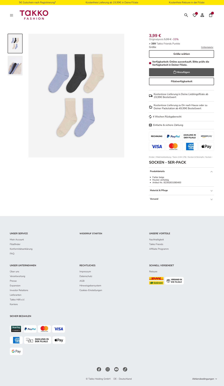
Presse (13, 280)
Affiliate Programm (159, 248)
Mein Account (17, 239)
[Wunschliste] (195, 15)
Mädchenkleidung (163, 157)
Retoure (153, 271)
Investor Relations (19, 290)
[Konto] (202, 15)
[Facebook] (99, 369)
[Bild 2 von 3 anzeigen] (15, 65)
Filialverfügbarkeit (181, 81)
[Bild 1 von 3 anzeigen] (15, 43)
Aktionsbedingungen (203, 378)
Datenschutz (85, 276)
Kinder (151, 157)
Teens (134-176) (179, 157)
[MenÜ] (12, 15)
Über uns (14, 271)
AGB (81, 280)
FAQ (12, 253)
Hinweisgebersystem (90, 285)
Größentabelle (207, 47)
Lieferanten (15, 294)
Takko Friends (156, 244)
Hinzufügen (181, 72)
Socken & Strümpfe (196, 157)
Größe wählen (181, 54)
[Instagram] (107, 369)
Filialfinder (15, 244)
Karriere (14, 304)
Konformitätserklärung (21, 248)
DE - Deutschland (123, 378)
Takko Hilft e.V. (17, 299)
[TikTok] (125, 369)
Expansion (15, 285)
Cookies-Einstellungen (90, 290)
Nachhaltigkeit (156, 239)
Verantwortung (17, 276)
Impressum (85, 271)
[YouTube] (116, 369)
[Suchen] (186, 15)
